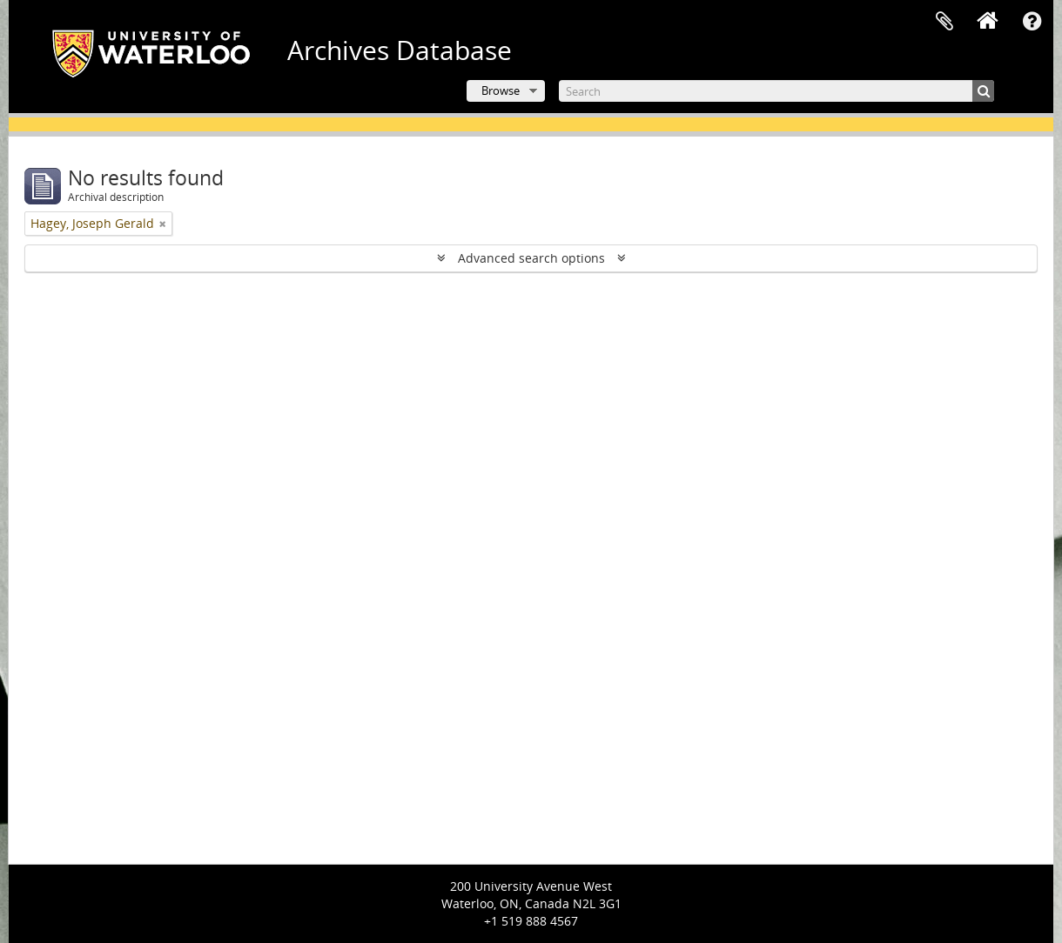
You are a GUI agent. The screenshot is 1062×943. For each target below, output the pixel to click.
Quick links (1031, 21)
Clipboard (944, 21)
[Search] (776, 91)
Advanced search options (531, 258)
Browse (500, 90)
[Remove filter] (162, 223)
